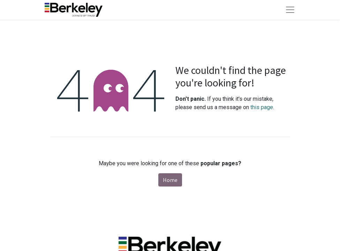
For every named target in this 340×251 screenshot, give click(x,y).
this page (261, 107)
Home (170, 179)
